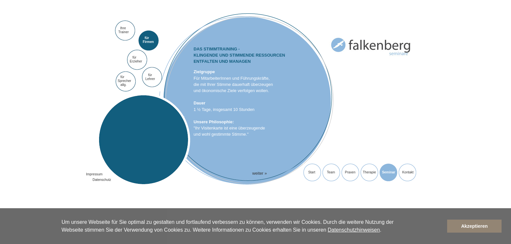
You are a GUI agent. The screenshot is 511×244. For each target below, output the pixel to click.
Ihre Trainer (123, 30)
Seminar (388, 172)
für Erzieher (136, 59)
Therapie (369, 172)
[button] (384, 231)
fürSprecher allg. (124, 81)
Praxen (350, 172)
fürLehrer (150, 77)
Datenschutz (102, 180)
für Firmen (148, 40)
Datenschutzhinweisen (354, 230)
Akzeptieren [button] (474, 226)
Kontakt (408, 172)
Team (331, 172)
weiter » (259, 173)
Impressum (94, 174)
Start (311, 172)
